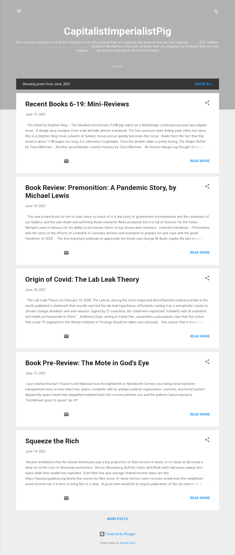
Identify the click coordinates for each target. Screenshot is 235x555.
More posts (117, 519)
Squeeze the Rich (52, 441)
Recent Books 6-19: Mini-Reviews (77, 104)
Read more (200, 161)
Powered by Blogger (117, 534)
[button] (207, 103)
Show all (204, 84)
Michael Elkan (127, 543)
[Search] (216, 12)
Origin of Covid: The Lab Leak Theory (82, 279)
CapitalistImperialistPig (117, 31)
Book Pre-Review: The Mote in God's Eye (87, 363)
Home (118, 66)
